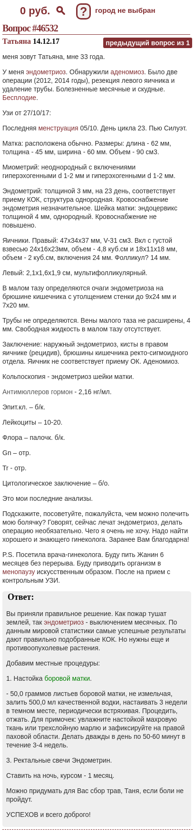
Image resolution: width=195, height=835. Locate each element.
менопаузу (18, 572)
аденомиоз (127, 72)
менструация (58, 128)
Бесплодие (19, 97)
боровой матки (67, 678)
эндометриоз (46, 72)
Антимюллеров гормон (37, 392)
